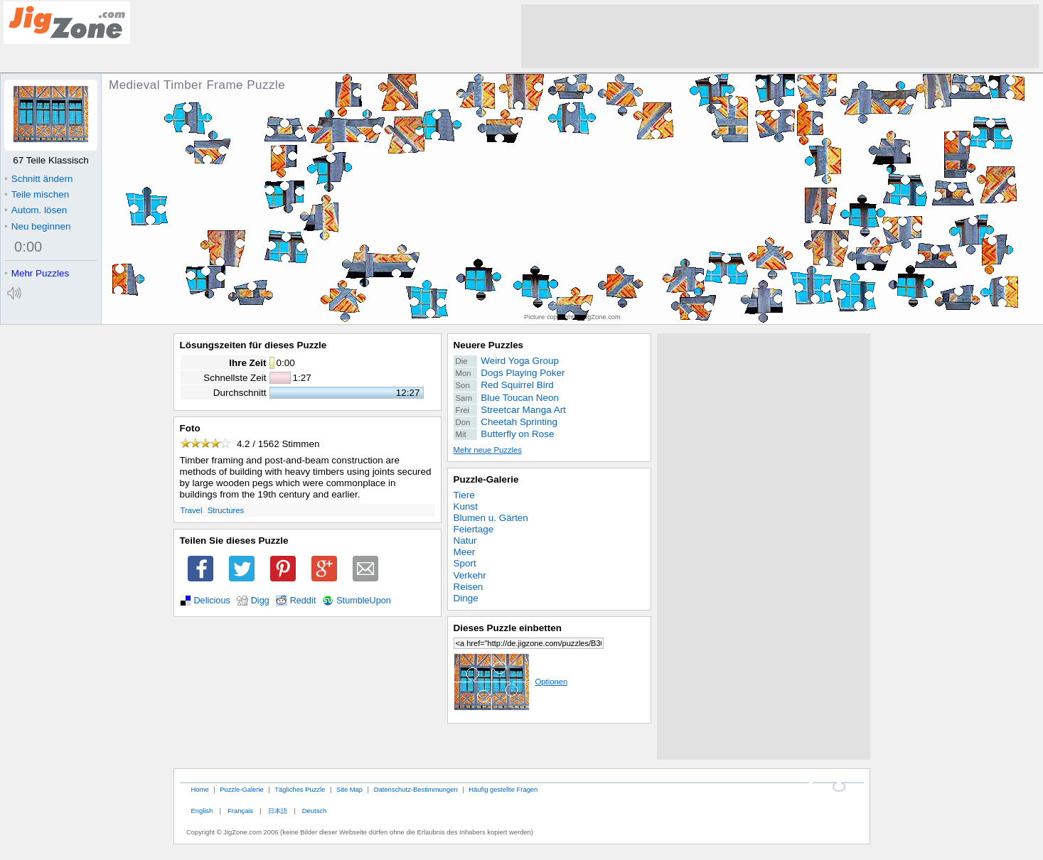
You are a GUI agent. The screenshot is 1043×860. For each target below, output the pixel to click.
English (202, 811)
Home (199, 789)
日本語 (277, 811)
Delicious (212, 601)
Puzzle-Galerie (486, 479)
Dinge (466, 598)
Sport (465, 563)
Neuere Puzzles (489, 345)
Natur (465, 540)
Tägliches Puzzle (299, 789)
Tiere (464, 495)
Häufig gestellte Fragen (503, 789)
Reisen (468, 586)
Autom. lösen (35, 210)
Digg (260, 601)
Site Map (349, 789)
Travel (192, 510)
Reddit (303, 601)
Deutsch (314, 811)
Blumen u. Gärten (491, 517)
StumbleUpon (363, 601)
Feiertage (474, 529)
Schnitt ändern (38, 178)
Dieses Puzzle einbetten (508, 628)
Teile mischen (36, 194)
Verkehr (470, 575)
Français (240, 811)
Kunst (466, 506)
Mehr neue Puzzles (488, 450)
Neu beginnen (37, 226)
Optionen (511, 681)
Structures (226, 510)
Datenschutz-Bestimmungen (416, 789)
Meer (465, 552)
